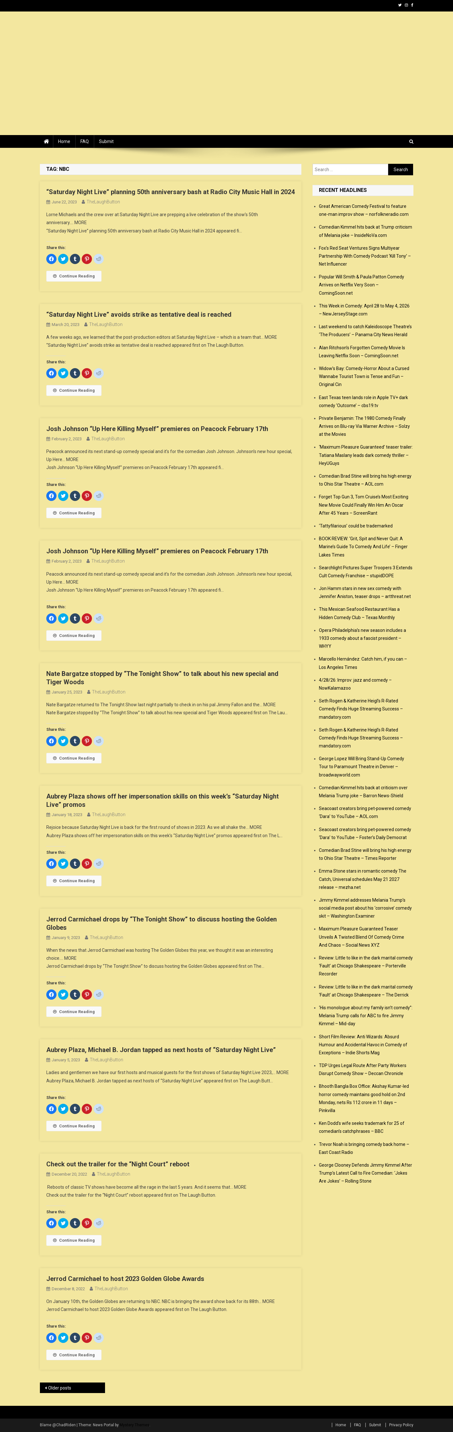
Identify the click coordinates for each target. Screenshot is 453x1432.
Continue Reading (74, 276)
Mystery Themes (134, 1425)
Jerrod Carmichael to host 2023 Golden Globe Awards (125, 1279)
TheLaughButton (103, 201)
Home (64, 141)
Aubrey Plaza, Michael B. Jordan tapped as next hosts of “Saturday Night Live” (161, 1050)
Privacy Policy (401, 1425)
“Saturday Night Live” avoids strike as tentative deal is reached (138, 314)
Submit (106, 141)
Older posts (59, 1387)
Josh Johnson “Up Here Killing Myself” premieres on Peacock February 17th (157, 429)
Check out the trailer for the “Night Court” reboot (117, 1164)
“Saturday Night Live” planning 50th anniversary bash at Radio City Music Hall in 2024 (170, 192)
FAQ (84, 141)
